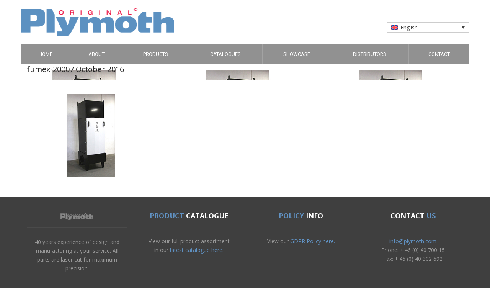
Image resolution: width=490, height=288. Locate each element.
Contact (439, 54)
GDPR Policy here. (312, 241)
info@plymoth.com (412, 241)
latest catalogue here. (197, 250)
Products (155, 54)
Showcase (296, 54)
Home (45, 54)
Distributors (369, 54)
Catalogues (225, 54)
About (96, 54)
